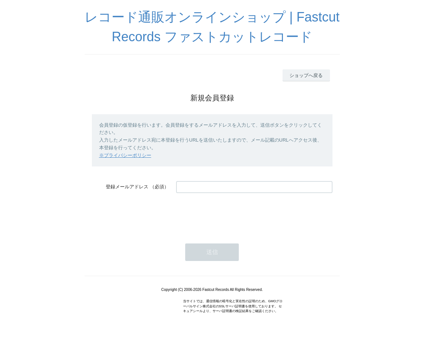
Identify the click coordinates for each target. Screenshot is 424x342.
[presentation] (231, 214)
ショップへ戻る (306, 75)
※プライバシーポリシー (125, 155)
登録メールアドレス (127, 186)
